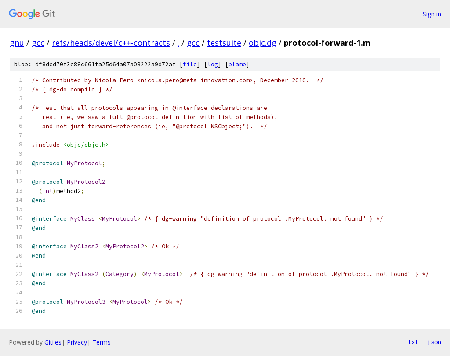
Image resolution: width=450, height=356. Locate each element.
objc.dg (262, 42)
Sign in (432, 14)
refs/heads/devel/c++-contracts (111, 42)
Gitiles (53, 342)
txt (413, 342)
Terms (101, 342)
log (212, 64)
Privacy (77, 342)
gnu (17, 42)
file (190, 64)
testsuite (224, 42)
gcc (38, 42)
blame (237, 64)
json (434, 342)
